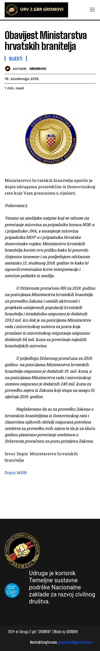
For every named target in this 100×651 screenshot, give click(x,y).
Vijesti (15, 58)
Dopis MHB (16, 472)
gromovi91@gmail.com (75, 642)
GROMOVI (37, 69)
